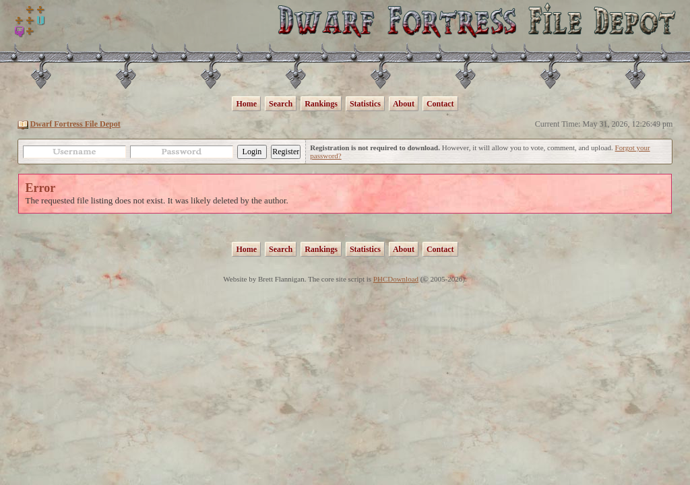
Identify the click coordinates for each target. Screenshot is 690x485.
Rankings (321, 103)
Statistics (365, 103)
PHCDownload (395, 279)
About (403, 103)
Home (246, 103)
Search (280, 103)
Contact (440, 103)
